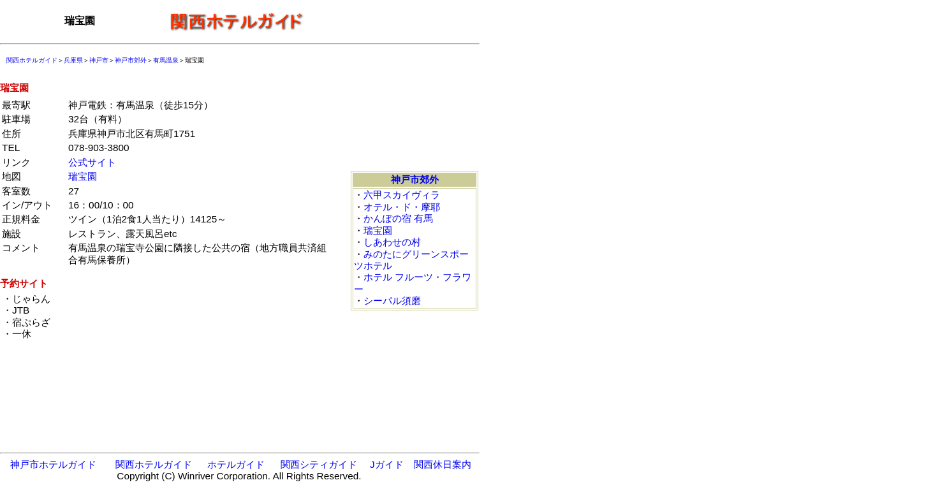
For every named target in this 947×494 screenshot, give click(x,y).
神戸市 (98, 60)
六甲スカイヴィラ (401, 194)
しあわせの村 (392, 241)
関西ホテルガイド (31, 60)
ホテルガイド (236, 464)
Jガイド (387, 464)
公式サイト (92, 162)
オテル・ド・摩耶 (401, 206)
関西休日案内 (442, 464)
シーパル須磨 (392, 300)
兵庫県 (73, 60)
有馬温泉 (166, 60)
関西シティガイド (319, 464)
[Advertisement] (395, 21)
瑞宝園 (82, 176)
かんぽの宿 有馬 (398, 218)
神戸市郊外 (131, 60)
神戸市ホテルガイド (53, 464)
